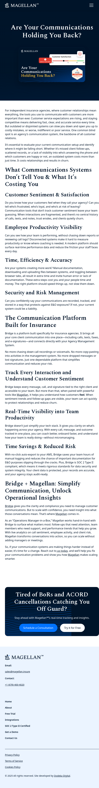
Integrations (12, 719)
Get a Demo (11, 732)
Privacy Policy (12, 754)
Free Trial (10, 713)
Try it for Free (72, 628)
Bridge (9, 506)
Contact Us (11, 738)
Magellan (22, 395)
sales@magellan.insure (17, 671)
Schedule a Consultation (38, 628)
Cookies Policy (12, 767)
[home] (22, 5)
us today (62, 551)
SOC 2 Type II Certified (17, 725)
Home (8, 701)
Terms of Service (14, 760)
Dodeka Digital (62, 775)
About (8, 707)
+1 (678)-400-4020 (14, 684)
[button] (90, 5)
